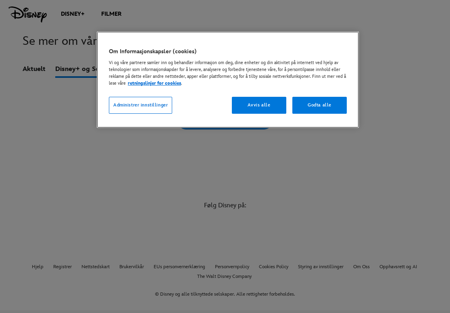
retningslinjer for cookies (154, 83)
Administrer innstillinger (140, 105)
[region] (228, 79)
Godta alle (319, 105)
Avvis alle (259, 105)
